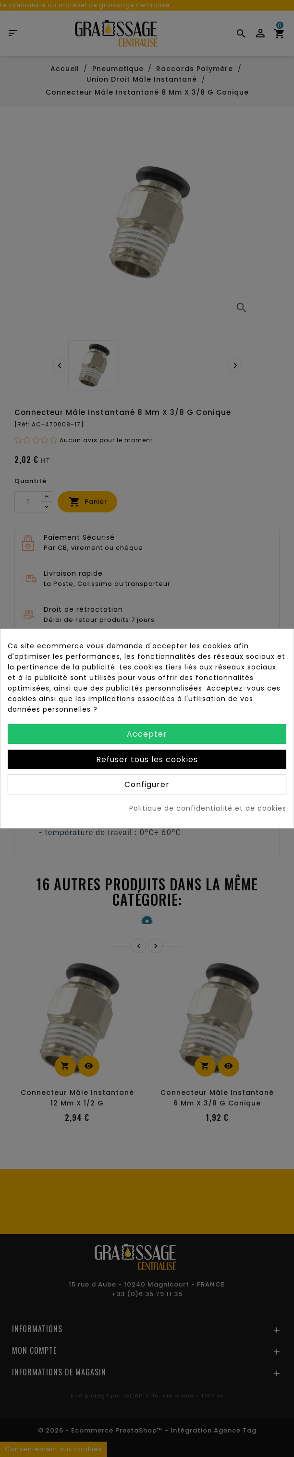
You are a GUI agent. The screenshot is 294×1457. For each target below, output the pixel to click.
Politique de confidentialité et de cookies (207, 808)
